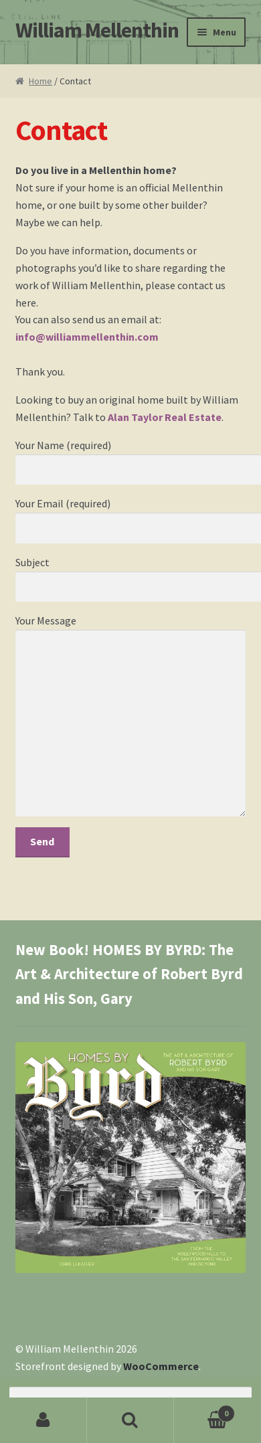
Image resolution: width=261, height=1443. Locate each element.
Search (130, 1420)
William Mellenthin (97, 30)
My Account (43, 1420)
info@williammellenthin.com (87, 336)
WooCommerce (161, 1366)
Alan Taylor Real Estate (165, 417)
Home (40, 81)
